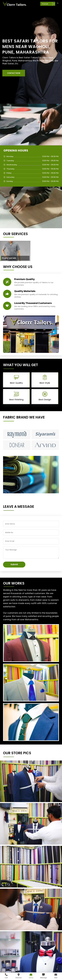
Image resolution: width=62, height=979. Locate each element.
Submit (14, 564)
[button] (13, 73)
